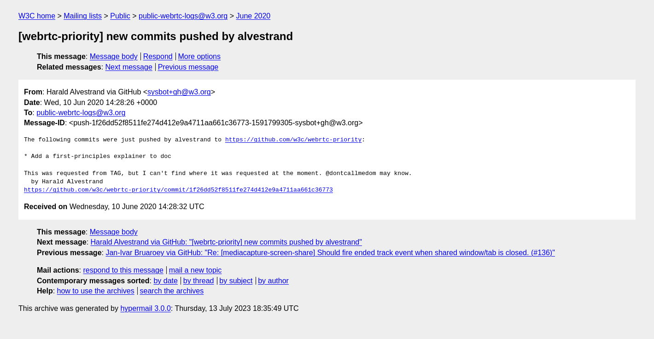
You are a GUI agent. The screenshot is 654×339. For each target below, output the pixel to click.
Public (120, 16)
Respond (158, 56)
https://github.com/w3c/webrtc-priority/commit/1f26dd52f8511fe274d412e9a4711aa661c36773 (178, 190)
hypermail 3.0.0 (145, 308)
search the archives (172, 291)
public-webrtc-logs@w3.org (183, 16)
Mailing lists (83, 16)
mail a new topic (195, 270)
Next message (128, 67)
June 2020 (253, 16)
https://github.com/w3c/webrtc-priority (293, 140)
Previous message (188, 67)
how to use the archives (95, 291)
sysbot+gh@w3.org (179, 92)
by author (273, 281)
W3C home (36, 16)
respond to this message (123, 270)
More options (199, 56)
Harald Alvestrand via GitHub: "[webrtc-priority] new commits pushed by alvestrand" (226, 242)
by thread (198, 281)
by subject (235, 281)
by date (165, 281)
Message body (114, 56)
